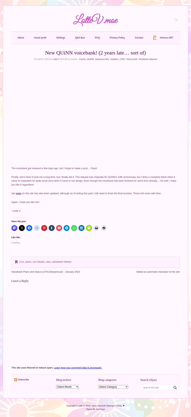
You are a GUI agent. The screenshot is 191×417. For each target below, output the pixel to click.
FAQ (97, 37)
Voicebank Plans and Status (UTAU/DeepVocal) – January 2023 (45, 272)
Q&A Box (80, 37)
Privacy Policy (117, 37)
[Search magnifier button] (175, 387)
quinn (28, 261)
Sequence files (102, 59)
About (21, 37)
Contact (139, 37)
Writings (60, 37)
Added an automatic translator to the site (158, 272)
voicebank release (61, 261)
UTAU (122, 59)
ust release (39, 261)
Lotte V (56, 59)
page (18, 193)
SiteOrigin (100, 409)
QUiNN (90, 59)
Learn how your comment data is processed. (78, 367)
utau (48, 261)
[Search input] (157, 387)
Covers (82, 59)
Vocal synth (40, 37)
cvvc (21, 261)
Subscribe (23, 379)
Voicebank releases (148, 59)
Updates (114, 59)
